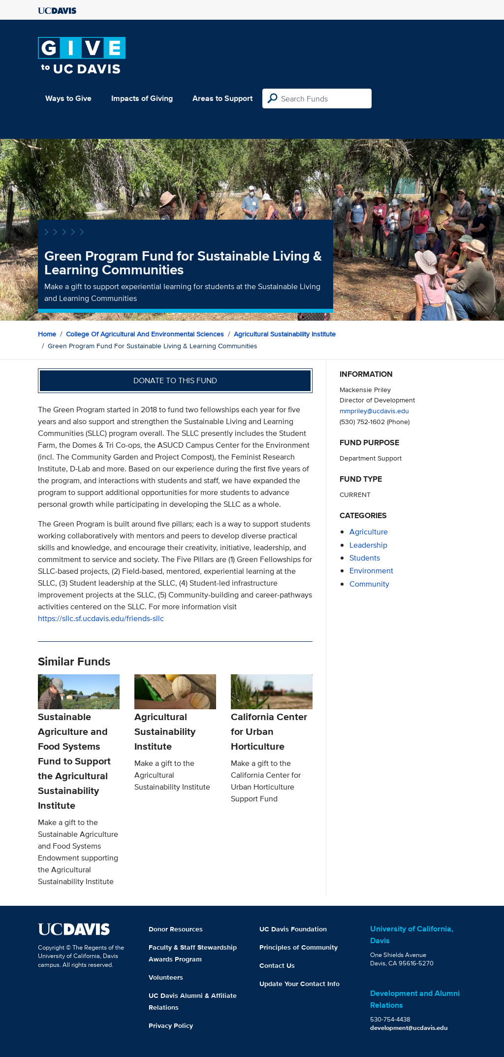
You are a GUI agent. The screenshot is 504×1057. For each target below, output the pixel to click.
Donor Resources (176, 929)
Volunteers (166, 977)
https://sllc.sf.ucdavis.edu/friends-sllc (101, 618)
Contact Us (277, 965)
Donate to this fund (175, 380)
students (364, 557)
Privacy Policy (171, 1025)
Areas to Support (222, 98)
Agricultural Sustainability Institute (285, 334)
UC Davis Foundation (293, 929)
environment (371, 570)
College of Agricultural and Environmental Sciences (145, 334)
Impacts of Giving (142, 98)
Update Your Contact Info (299, 984)
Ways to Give (68, 98)
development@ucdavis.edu (409, 1027)
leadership (368, 545)
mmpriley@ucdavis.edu (374, 410)
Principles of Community (298, 947)
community (369, 584)
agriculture (368, 531)
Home (47, 334)
